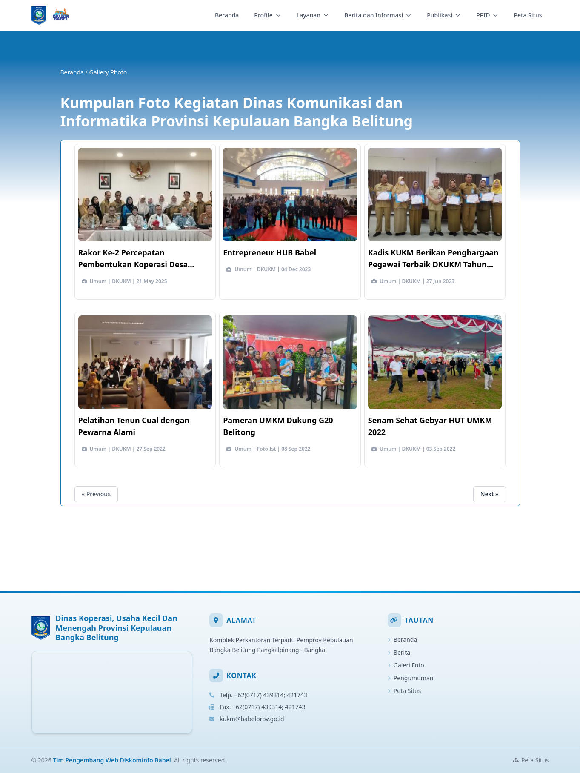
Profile (267, 15)
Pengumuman (411, 678)
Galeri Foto (406, 665)
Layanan (313, 15)
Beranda (227, 15)
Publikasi (444, 15)
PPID (487, 15)
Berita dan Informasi (377, 15)
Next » (489, 494)
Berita (399, 652)
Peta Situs (528, 15)
